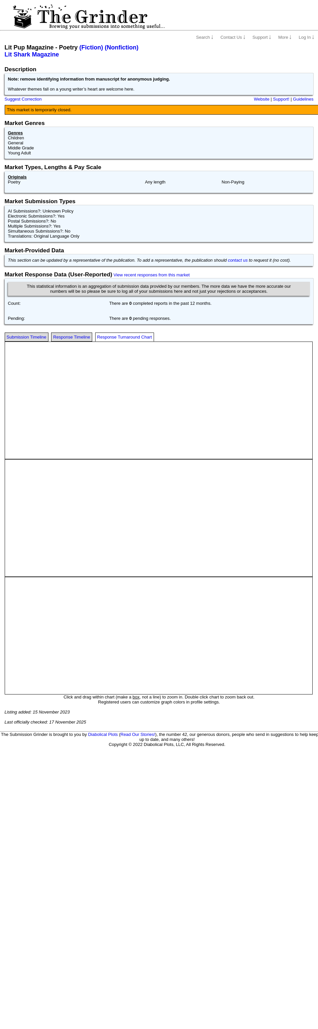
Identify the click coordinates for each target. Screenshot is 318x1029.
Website (262, 99)
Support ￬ (262, 37)
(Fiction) (91, 47)
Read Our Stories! (138, 734)
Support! (281, 99)
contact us (238, 260)
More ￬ (285, 37)
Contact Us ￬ (233, 37)
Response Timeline (71, 337)
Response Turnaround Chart (124, 337)
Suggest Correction (23, 99)
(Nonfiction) (122, 47)
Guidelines (303, 99)
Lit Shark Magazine (32, 54)
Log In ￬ (306, 37)
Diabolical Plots (103, 734)
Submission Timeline (26, 337)
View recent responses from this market (152, 274)
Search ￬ (204, 37)
